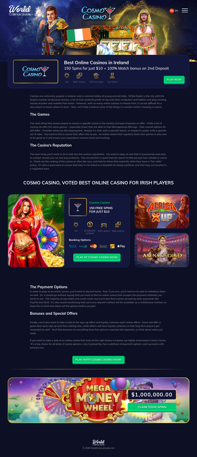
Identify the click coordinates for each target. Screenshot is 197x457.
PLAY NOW (174, 79)
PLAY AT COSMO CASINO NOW (97, 257)
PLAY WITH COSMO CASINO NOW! (98, 359)
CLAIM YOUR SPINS (152, 407)
